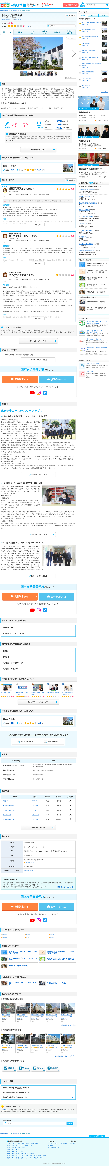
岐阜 (13, 1151)
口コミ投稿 (71, 15)
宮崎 (31, 1158)
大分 (26, 1158)
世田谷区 (8, 19)
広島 (22, 1156)
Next (74, 53)
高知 (44, 1156)
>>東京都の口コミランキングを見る (65, 1056)
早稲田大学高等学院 (88, 72)
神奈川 (14, 1147)
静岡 (17, 1151)
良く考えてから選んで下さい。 (23, 236)
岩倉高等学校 (21, 1015)
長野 (13, 1145)
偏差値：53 (4, 1018)
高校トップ (7, 32)
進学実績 (57, 32)
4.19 (39, 170)
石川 (22, 1145)
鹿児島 (36, 1158)
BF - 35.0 (35, 805)
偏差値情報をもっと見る (38, 150)
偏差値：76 (85, 52)
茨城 (8, 1149)
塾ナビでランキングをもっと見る (38, 702)
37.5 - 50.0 (35, 801)
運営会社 (72, 1143)
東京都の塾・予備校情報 (94, 339)
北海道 (9, 1143)
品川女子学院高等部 (38, 770)
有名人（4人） (44, 32)
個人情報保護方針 (53, 1147)
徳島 (31, 1156)
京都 (17, 1153)
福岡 (8, 1158)
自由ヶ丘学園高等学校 (68, 1015)
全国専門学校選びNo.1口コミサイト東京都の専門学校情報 (97, 322)
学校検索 (69, 1123)
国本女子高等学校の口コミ (21, 274)
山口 (26, 1156)
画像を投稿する (53, 741)
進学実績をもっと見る (38, 827)
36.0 (12, 170)
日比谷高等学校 (86, 79)
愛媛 (39, 1156)
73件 (11, 1047)
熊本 (22, 1158)
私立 (16, 19)
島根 (13, 1156)
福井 (26, 1145)
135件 (26, 1016)
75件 (11, 1016)
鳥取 (8, 1156)
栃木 (17, 1149)
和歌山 (32, 1153)
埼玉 (19, 1147)
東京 (8, 1147)
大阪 (8, 1153)
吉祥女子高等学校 (66, 1045)
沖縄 (41, 1158)
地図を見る (29, 862)
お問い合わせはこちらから (65, 887)
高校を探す (90, 371)
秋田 (27, 1143)
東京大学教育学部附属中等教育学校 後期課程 (45, 1045)
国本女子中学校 (9, 166)
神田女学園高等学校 (37, 1015)
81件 (56, 1047)
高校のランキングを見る (94, 364)
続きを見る (38, 225)
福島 (36, 1143)
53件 (26, 1047)
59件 (56, 1016)
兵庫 (13, 1153)
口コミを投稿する (27, 741)
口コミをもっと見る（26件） (38, 341)
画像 (27, 937)
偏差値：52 (19, 1018)
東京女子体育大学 (8, 810)
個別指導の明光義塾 (53, 692)
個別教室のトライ (6, 692)
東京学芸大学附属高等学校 (90, 57)
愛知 (8, 1151)
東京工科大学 (7, 815)
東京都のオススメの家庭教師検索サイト (97, 348)
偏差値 (19, 32)
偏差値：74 (85, 80)
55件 (41, 1016)
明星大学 (6, 801)
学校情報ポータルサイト (40, 4)
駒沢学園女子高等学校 (53, 1015)
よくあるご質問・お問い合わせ (57, 1143)
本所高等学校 (6, 1015)
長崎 (17, 1158)
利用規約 (5, 1109)
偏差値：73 (85, 87)
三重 (22, 1151)
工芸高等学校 (50, 1045)
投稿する (72, 38)
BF (35, 810)
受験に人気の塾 (69, 32)
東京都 (3, 19)
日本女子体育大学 (8, 805)
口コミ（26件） (32, 32)
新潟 (8, 1145)
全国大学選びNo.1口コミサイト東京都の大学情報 (96, 331)
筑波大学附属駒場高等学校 (90, 36)
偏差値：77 (4, 1049)
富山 (17, 1145)
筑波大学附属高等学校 (88, 29)
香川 (35, 1156)
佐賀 (13, 1158)
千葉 (23, 1147)
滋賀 (22, 1153)
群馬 (13, 1149)
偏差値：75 (85, 59)
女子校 (19, 19)
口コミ (52, 934)
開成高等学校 (6, 1045)
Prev (3, 53)
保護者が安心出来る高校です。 (23, 189)
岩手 (19, 1143)
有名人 (52, 937)
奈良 (26, 1153)
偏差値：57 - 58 (50, 1049)
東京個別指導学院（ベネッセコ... (67, 693)
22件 (41, 1047)
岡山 (17, 1156)
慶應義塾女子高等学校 (88, 50)
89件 (71, 1016)
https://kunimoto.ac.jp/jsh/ (58, 26)
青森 (14, 1143)
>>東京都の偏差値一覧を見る (67, 1025)
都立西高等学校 (86, 85)
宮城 (23, 1143)
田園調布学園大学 (8, 819)
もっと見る (104, 92)
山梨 (31, 1145)
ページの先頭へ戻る (97, 1136)
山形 (32, 1143)
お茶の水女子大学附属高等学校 (26, 1045)
